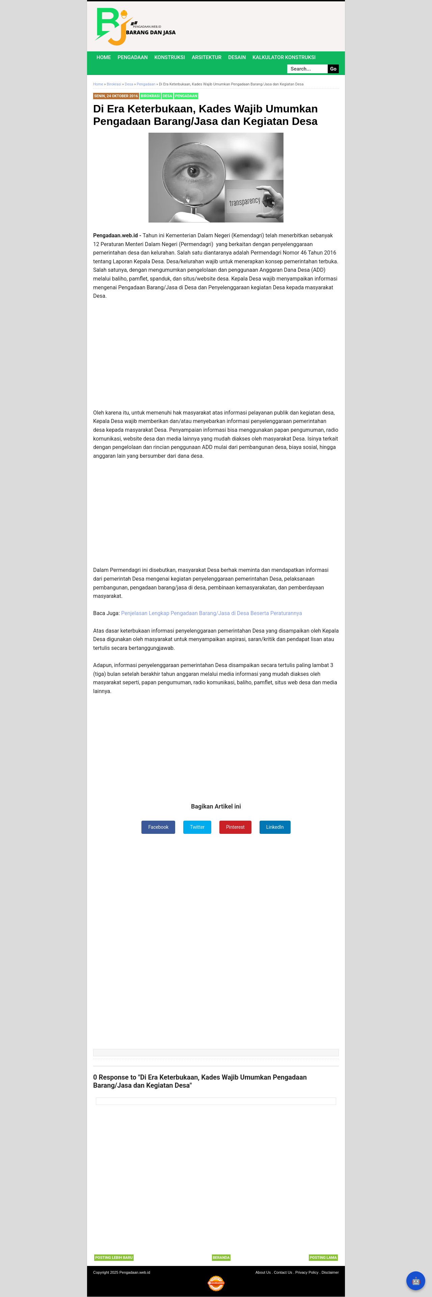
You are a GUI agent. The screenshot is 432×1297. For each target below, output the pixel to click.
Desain (237, 57)
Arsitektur (206, 57)
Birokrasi (150, 96)
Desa (167, 96)
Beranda (221, 1257)
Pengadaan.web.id (134, 1273)
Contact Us (283, 1273)
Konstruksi (170, 57)
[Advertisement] (216, 354)
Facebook (158, 827)
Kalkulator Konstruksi (284, 57)
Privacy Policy (306, 1273)
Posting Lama (323, 1257)
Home (104, 57)
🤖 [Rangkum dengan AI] (416, 1281)
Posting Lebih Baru (114, 1257)
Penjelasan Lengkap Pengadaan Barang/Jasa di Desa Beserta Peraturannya (211, 613)
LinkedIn (276, 827)
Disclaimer (330, 1273)
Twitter (197, 827)
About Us (263, 1273)
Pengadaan (133, 57)
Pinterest (235, 827)
